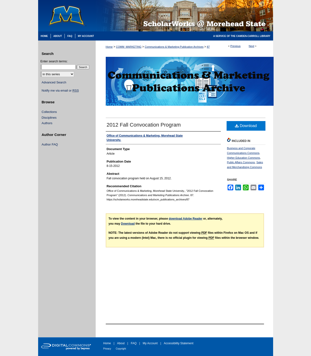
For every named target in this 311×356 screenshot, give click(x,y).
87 (208, 46)
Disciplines (49, 117)
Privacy (107, 348)
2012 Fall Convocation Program (144, 125)
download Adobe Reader (185, 218)
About (120, 343)
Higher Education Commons (243, 157)
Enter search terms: (54, 61)
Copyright (121, 348)
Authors (47, 123)
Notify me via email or (60, 91)
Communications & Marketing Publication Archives (174, 46)
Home (109, 46)
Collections (49, 112)
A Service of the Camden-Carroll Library (241, 36)
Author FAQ (50, 144)
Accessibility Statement (178, 343)
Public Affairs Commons (241, 162)
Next (251, 46)
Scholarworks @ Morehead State (184, 15)
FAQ (133, 343)
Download (246, 126)
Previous (235, 46)
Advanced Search (54, 82)
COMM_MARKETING (128, 46)
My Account (150, 343)
